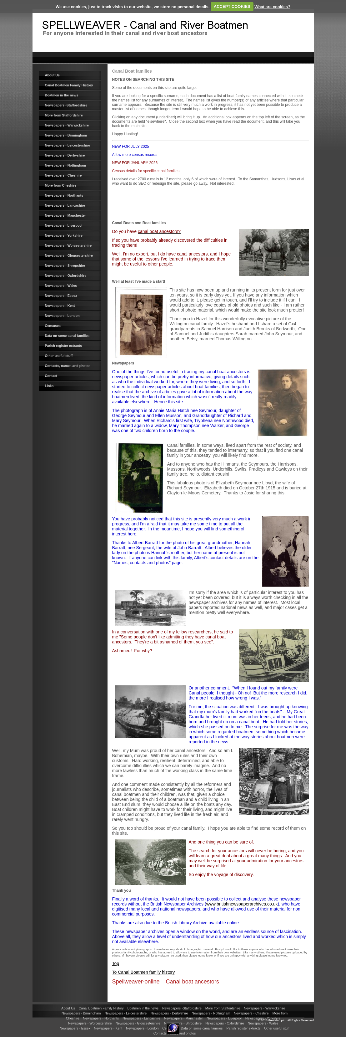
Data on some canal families (67, 336)
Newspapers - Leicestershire (67, 145)
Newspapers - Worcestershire (68, 245)
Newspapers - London (62, 315)
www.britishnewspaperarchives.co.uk (242, 903)
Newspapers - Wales (61, 285)
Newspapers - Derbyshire (65, 155)
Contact (51, 376)
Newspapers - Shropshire (65, 265)
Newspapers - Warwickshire (67, 125)
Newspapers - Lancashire (65, 205)
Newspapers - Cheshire (63, 175)
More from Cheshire (61, 185)
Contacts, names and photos (68, 366)
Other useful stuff (59, 356)
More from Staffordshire (64, 115)
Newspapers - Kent (60, 305)
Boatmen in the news (61, 95)
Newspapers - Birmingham (66, 135)
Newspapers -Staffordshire (66, 105)
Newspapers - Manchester (65, 215)
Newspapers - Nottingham (65, 165)
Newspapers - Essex (61, 295)
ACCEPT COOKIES (232, 6)
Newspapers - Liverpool (64, 225)
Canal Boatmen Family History (69, 85)
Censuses (53, 326)
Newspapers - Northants (64, 195)
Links (49, 386)
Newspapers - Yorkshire (64, 235)
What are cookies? (272, 6)
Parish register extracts (63, 346)
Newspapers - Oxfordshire (66, 275)
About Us (52, 75)
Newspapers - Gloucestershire (69, 255)
